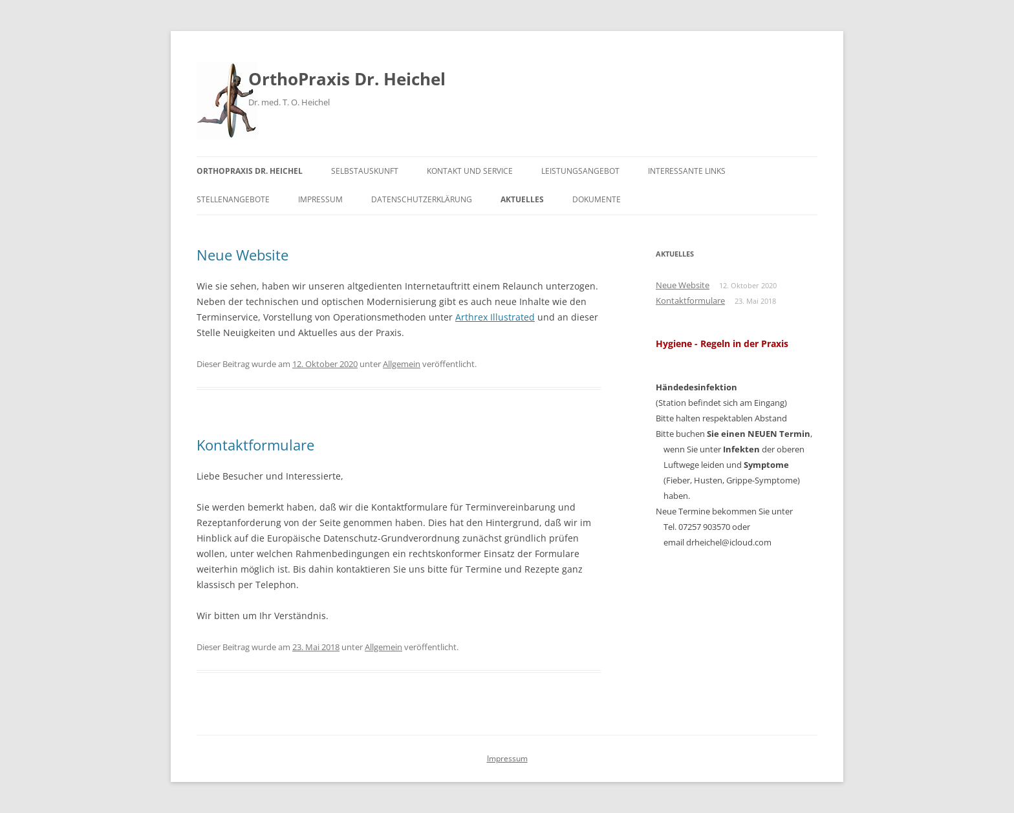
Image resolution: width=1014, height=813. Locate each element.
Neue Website (242, 254)
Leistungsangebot (580, 170)
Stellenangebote (233, 199)
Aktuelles (522, 199)
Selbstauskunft (364, 170)
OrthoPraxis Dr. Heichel (347, 78)
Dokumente (596, 199)
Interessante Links (687, 170)
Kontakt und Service (470, 170)
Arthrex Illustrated (495, 317)
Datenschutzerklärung (421, 199)
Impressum (320, 199)
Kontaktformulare (255, 444)
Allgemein (401, 364)
